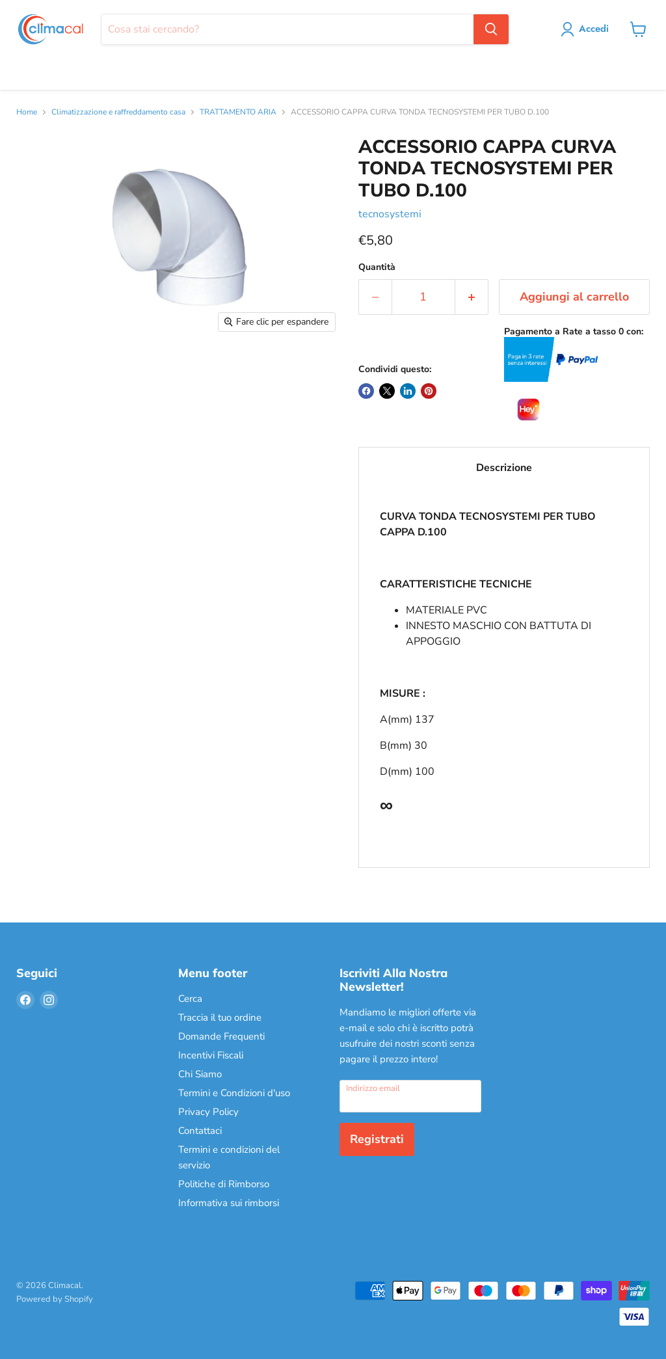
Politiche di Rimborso (223, 1184)
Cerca (190, 998)
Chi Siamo (200, 1074)
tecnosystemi (389, 214)
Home (26, 112)
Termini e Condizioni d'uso (234, 1092)
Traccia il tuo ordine (219, 1017)
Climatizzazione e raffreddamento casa (118, 112)
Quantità (376, 267)
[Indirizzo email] (410, 1096)
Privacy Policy (208, 1111)
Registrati (377, 1139)
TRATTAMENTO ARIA (238, 112)
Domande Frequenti (221, 1036)
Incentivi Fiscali (210, 1055)
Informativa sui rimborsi (228, 1202)
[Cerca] (287, 29)
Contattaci (200, 1130)
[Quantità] (423, 297)
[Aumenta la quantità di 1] (471, 297)
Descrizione (504, 468)
